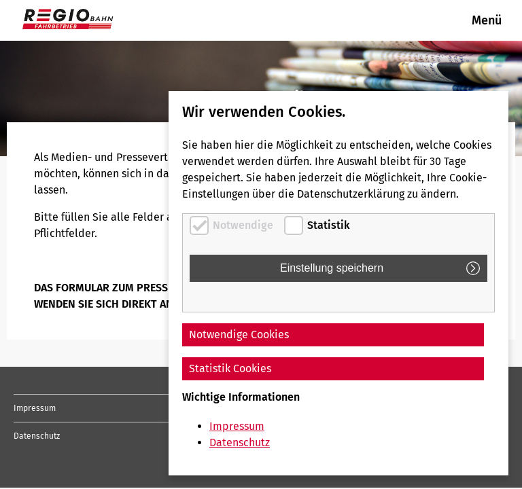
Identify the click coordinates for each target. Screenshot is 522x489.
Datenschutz (37, 436)
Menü (487, 20)
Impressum (35, 408)
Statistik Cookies (230, 368)
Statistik (328, 225)
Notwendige (243, 225)
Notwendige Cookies (239, 334)
